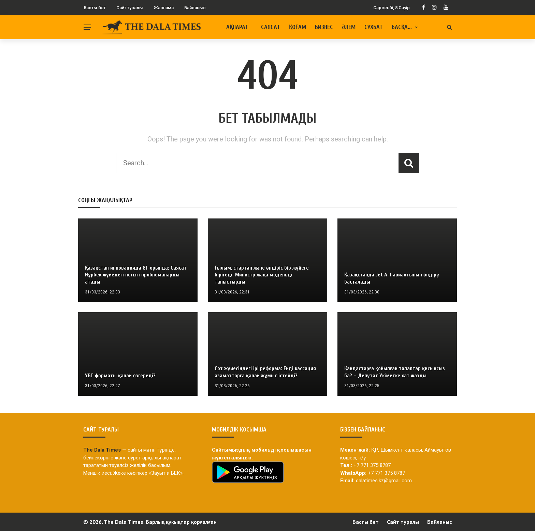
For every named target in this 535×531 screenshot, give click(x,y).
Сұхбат (373, 27)
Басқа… (402, 27)
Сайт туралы (129, 7)
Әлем (349, 27)
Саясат (270, 27)
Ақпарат (237, 27)
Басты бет (95, 7)
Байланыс (195, 7)
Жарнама (164, 7)
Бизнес (324, 27)
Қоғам (297, 27)
